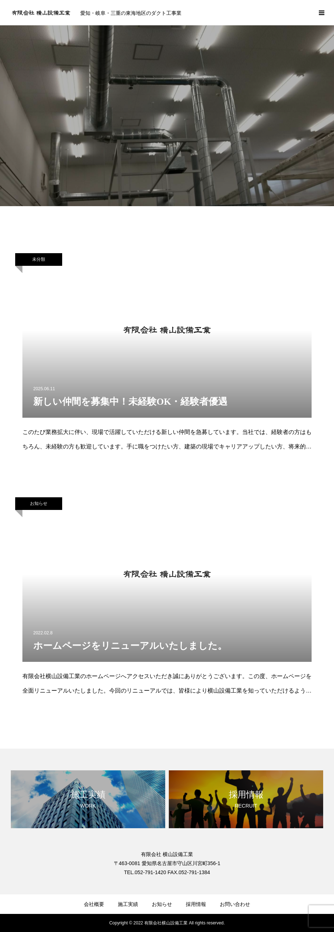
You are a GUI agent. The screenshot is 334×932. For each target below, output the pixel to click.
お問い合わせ (235, 904)
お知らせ (38, 503)
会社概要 (94, 904)
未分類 (38, 259)
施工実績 (128, 904)
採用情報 (196, 904)
